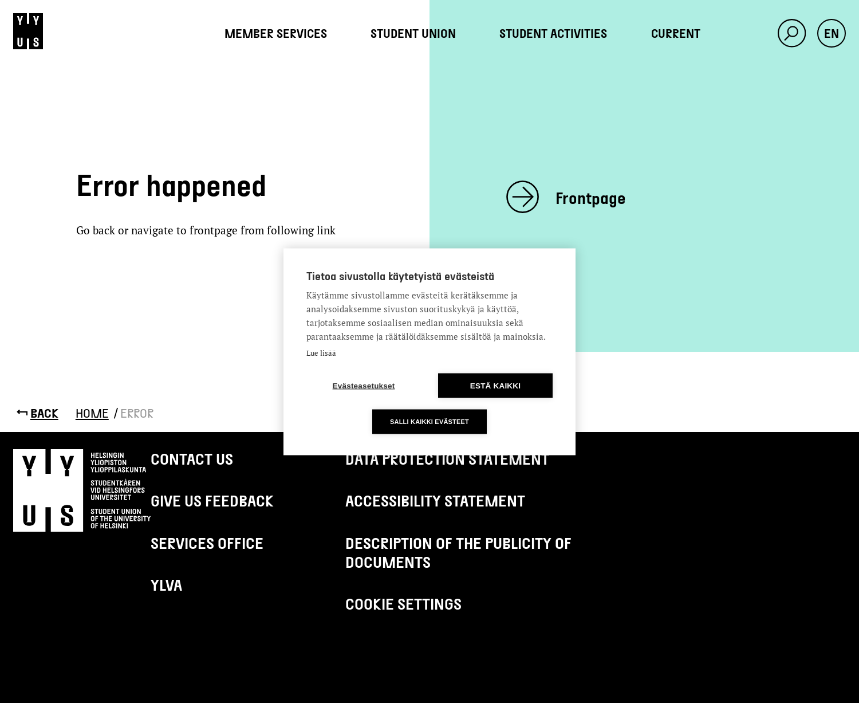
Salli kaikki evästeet (429, 421)
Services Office (207, 542)
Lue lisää (321, 352)
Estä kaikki (495, 385)
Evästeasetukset (364, 385)
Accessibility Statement (435, 500)
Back (44, 412)
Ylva (166, 584)
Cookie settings (403, 603)
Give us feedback (212, 500)
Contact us (192, 458)
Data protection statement (447, 458)
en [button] (831, 33)
